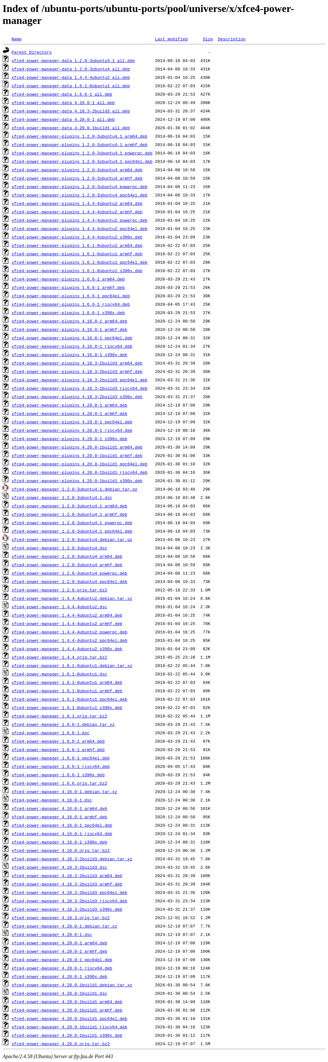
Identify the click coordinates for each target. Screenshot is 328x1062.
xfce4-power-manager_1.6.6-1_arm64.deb (58, 741)
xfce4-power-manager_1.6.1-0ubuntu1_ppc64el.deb (69, 699)
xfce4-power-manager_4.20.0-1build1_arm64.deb (67, 1001)
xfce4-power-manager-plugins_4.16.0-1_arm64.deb (69, 321)
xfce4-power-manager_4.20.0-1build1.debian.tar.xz (72, 985)
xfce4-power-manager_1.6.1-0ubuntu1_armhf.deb (67, 691)
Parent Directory (32, 52)
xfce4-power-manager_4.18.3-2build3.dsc (59, 867)
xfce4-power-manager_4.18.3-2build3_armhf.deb (67, 884)
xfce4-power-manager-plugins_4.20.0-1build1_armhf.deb (77, 455)
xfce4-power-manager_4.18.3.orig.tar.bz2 (61, 917)
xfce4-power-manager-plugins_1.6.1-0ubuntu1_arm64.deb (77, 245)
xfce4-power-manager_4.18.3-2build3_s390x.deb (67, 909)
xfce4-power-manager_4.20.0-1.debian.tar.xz (64, 926)
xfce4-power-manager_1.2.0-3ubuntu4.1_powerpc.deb (72, 523)
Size (208, 39)
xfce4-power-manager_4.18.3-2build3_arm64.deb (67, 875)
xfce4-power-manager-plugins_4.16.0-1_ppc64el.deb (72, 338)
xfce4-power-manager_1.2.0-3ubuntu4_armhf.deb (67, 565)
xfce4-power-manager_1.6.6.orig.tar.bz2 (59, 783)
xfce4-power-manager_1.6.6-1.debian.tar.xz (63, 724)
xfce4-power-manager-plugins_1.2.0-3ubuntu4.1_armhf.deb (79, 144)
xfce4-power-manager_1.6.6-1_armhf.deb (58, 749)
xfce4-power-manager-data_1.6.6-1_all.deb (62, 94)
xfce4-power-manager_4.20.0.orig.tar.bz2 (61, 1043)
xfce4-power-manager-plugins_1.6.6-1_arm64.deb (68, 279)
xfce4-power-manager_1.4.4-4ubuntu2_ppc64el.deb (69, 640)
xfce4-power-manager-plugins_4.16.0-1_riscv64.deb (72, 346)
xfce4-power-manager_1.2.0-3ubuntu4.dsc (59, 548)
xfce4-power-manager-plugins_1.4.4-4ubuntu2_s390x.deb (77, 237)
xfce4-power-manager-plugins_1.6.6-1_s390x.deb (68, 312)
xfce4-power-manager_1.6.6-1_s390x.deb (58, 775)
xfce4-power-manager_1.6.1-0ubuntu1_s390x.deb (67, 707)
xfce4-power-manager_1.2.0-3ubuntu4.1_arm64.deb (69, 506)
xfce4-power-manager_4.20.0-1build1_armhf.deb (67, 1010)
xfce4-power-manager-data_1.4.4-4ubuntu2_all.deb (71, 77)
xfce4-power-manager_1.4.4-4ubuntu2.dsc (59, 607)
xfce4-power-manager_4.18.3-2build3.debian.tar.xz (72, 859)
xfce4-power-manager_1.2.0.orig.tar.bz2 (59, 590)
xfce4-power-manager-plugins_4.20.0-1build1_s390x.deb (77, 480)
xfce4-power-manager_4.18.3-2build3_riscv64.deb (69, 901)
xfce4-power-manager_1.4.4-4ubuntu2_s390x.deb (67, 649)
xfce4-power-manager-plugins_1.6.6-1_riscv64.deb (71, 304)
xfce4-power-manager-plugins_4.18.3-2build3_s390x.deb (77, 396)
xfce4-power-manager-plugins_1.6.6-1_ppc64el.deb (71, 296)
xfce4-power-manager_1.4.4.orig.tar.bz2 (59, 657)
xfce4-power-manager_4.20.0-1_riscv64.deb (62, 968)
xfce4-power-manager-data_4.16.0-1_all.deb (63, 102)
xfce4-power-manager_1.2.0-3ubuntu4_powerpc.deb (69, 573)
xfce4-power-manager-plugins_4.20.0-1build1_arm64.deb (77, 447)
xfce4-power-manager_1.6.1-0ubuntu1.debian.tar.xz (72, 665)
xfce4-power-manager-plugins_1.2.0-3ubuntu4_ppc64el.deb (79, 195)
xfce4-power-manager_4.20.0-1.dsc (52, 934)
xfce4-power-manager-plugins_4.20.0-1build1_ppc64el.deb (79, 464)
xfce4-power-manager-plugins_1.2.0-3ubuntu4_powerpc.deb (79, 186)
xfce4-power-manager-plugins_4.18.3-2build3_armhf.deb (77, 371)
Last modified (171, 39)
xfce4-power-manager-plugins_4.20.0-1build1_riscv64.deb (79, 472)
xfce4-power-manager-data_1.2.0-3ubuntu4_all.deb (71, 69)
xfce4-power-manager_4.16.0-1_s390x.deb (59, 842)
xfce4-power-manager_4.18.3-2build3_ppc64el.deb (69, 892)
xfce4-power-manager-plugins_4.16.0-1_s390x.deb (69, 354)
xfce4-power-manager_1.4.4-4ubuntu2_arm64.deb (67, 615)
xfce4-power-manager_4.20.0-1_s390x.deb (59, 976)
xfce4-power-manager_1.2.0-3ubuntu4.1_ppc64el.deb (72, 531)
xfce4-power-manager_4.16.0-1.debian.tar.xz (64, 791)
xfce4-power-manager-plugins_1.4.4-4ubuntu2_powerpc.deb (79, 220)
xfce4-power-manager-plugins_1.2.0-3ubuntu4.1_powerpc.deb (82, 153)
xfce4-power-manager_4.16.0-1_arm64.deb (59, 808)
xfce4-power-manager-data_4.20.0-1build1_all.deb (71, 128)
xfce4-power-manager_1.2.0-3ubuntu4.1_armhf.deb (69, 514)
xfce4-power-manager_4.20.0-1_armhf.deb (59, 951)
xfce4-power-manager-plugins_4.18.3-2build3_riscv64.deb (79, 388)
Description (231, 39)
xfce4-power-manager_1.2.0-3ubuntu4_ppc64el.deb (69, 581)
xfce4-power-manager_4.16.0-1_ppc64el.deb (62, 825)
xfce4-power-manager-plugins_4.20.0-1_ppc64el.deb (72, 422)
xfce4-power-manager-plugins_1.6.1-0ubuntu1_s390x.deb (77, 270)
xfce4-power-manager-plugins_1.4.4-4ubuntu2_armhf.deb (77, 212)
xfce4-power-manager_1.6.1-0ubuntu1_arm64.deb (67, 682)
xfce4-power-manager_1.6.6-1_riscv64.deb (61, 766)
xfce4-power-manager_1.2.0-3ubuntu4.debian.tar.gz (72, 539)
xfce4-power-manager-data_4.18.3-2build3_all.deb (71, 111)
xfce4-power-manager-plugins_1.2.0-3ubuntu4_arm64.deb (77, 170)
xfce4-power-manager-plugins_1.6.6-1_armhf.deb (68, 287)
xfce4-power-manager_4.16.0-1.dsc (52, 800)
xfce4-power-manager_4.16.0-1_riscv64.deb (62, 833)
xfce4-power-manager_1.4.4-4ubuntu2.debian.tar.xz (72, 598)
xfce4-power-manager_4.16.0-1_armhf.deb (59, 817)
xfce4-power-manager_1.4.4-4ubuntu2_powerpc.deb (69, 632)
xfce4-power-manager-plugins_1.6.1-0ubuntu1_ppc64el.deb (79, 262)
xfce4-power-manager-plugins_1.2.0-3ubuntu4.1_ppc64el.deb (82, 161)
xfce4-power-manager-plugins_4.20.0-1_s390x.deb (69, 438)
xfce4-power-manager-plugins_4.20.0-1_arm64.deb (69, 405)
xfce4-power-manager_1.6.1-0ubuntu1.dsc (59, 674)
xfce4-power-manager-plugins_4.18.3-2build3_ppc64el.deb (79, 380)
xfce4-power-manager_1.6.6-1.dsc (51, 733)
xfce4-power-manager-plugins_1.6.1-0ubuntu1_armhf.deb (77, 254)
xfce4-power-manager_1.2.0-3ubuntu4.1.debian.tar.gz (74, 489)
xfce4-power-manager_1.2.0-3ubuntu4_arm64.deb (67, 556)
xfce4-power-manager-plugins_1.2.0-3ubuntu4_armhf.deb (77, 178)
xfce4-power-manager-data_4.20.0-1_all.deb (63, 119)
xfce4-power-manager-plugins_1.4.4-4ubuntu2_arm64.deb (77, 203)
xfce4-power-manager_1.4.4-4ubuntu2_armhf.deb (67, 623)
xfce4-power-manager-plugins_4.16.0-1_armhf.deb (69, 329)
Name (17, 39)
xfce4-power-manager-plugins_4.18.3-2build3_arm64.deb (77, 363)
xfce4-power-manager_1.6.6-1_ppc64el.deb (61, 758)
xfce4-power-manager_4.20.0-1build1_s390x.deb (67, 1035)
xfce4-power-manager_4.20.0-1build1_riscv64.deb (69, 1027)
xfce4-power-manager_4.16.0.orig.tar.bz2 (61, 850)
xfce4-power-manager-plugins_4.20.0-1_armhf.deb (69, 413)
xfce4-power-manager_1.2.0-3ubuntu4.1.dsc (62, 497)
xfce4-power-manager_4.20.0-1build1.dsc (59, 993)
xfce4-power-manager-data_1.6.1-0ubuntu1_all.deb (71, 86)
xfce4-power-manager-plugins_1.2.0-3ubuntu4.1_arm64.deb (79, 136)
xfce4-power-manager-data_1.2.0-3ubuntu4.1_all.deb (73, 60)
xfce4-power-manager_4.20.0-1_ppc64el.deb (62, 959)
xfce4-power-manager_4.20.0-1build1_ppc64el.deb (69, 1018)
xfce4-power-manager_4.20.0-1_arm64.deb (59, 943)
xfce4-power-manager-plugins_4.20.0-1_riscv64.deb (72, 430)
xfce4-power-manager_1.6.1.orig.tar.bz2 (59, 716)
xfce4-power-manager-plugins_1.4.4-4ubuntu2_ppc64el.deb (79, 228)
